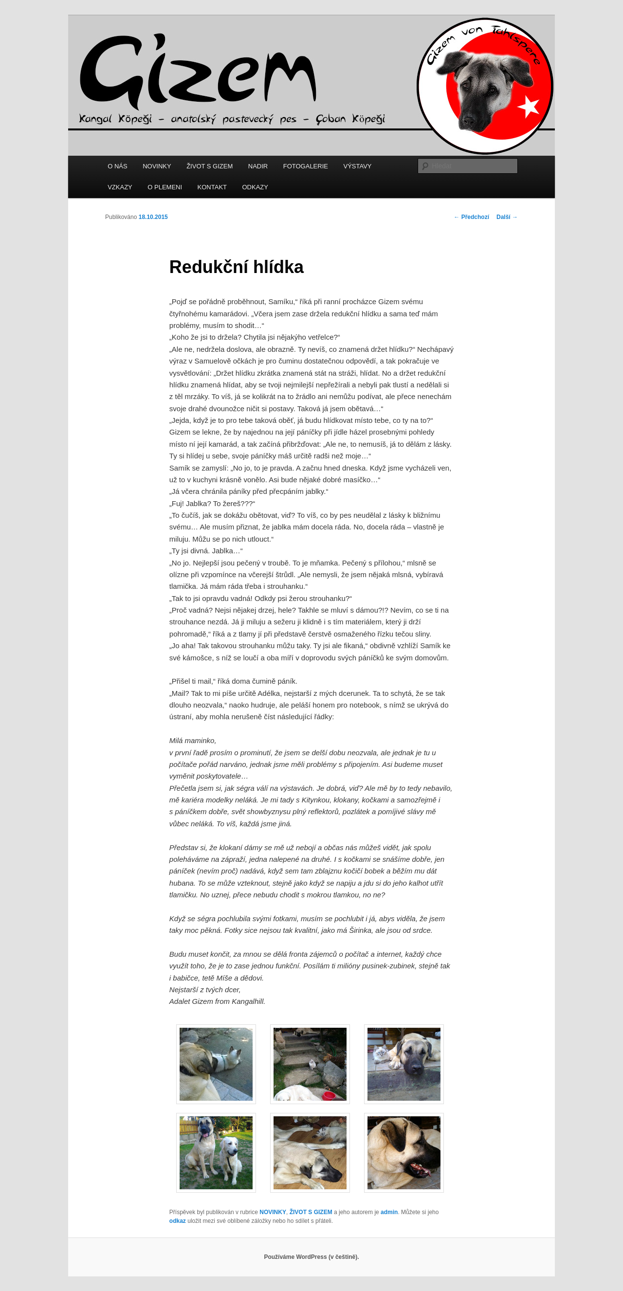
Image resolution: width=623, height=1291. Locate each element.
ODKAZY (255, 187)
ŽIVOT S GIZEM (209, 166)
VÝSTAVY (357, 166)
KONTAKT (212, 187)
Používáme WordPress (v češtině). (311, 1257)
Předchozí (471, 217)
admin (389, 1212)
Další (507, 217)
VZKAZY (120, 187)
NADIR (258, 166)
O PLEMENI (164, 187)
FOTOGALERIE (305, 166)
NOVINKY (157, 166)
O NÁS (117, 166)
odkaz (177, 1221)
